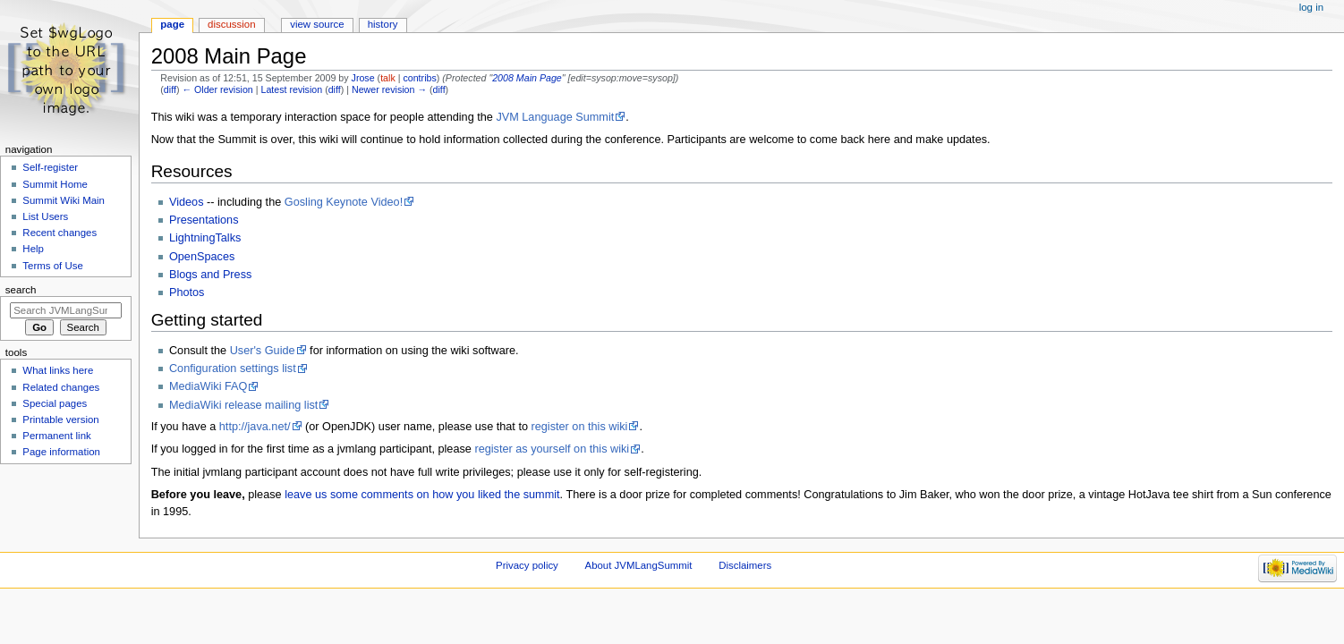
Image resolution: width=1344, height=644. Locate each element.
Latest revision (291, 89)
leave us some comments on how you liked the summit (422, 494)
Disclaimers (745, 565)
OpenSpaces (201, 256)
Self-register (50, 167)
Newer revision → (389, 89)
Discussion (231, 24)
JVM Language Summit (555, 117)
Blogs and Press (210, 274)
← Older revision (217, 89)
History (383, 24)
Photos (187, 292)
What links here (57, 370)
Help (33, 248)
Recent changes (59, 232)
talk (388, 77)
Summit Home (55, 184)
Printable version (60, 419)
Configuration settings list (232, 368)
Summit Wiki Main (63, 200)
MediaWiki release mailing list (243, 405)
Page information (61, 451)
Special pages (54, 403)
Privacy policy (527, 565)
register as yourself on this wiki (551, 449)
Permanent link (56, 435)
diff (170, 89)
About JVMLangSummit (639, 565)
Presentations (204, 220)
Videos (186, 202)
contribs (419, 77)
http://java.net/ (255, 426)
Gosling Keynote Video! (344, 202)
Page (172, 24)
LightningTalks (205, 238)
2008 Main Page (527, 77)
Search (21, 289)
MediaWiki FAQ (208, 386)
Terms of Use (52, 265)
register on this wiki (580, 426)
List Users (45, 216)
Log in (1311, 7)
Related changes (60, 387)
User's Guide (262, 350)
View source (317, 24)
